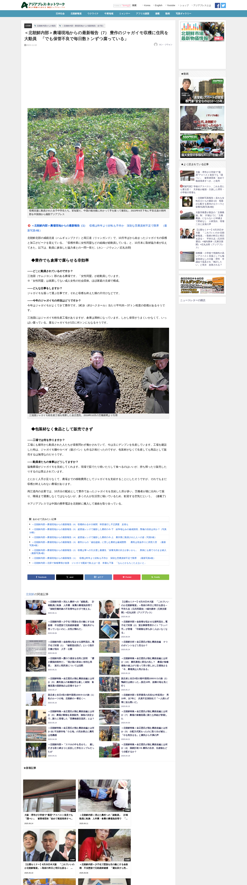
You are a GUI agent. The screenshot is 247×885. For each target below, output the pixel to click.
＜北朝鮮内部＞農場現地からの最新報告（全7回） (87, 26)
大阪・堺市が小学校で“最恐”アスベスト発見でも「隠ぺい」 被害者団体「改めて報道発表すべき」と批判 (210, 176)
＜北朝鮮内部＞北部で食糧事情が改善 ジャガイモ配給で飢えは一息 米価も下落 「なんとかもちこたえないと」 (89, 563)
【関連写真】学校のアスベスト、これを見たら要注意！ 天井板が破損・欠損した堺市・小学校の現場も (202, 189)
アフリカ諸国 (142, 13)
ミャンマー (124, 13)
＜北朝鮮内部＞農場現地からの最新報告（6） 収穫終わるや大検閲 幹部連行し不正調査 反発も (80, 524)
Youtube (170, 5)
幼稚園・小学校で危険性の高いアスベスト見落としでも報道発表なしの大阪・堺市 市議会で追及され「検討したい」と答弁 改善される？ (210, 259)
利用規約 (26, 881)
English (158, 5)
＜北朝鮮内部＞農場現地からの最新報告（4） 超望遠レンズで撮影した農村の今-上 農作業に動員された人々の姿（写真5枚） (94, 537)
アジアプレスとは (202, 5)
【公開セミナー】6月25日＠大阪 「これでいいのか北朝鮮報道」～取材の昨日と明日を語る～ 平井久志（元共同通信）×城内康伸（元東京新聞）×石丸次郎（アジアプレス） (210, 238)
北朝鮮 (28, 26)
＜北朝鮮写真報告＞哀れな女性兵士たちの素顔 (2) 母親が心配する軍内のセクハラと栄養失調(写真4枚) (210, 202)
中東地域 (108, 13)
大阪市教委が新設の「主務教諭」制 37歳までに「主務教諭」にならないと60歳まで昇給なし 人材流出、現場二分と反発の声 (210, 218)
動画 (167, 13)
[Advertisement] (98, 81)
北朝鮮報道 (76, 13)
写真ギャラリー (183, 13)
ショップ (184, 5)
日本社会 (60, 13)
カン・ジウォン (165, 44)
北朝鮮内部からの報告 (47, 26)
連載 (157, 13)
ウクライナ (92, 13)
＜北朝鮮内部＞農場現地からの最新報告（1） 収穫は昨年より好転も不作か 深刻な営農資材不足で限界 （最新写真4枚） (93, 558)
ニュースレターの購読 (192, 300)
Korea (147, 5)
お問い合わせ (44, 881)
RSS (34, 881)
